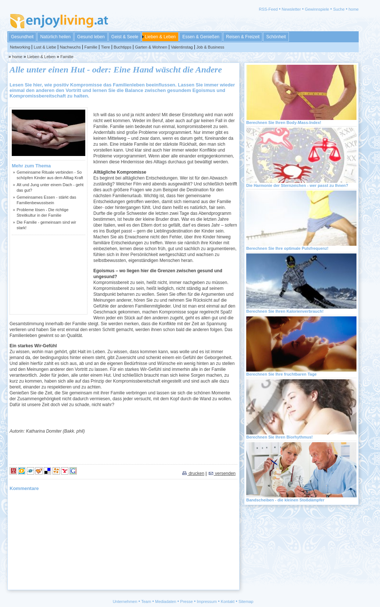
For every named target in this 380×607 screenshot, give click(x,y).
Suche (338, 9)
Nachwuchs (70, 47)
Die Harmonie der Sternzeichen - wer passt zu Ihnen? (297, 185)
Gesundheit (22, 36)
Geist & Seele (124, 36)
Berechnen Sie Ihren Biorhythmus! (279, 437)
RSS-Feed (268, 9)
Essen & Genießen (200, 36)
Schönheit (276, 36)
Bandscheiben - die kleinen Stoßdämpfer (285, 500)
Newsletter (291, 9)
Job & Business (210, 47)
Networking (20, 47)
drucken (193, 473)
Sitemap (246, 601)
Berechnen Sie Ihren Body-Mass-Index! (283, 122)
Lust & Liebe (45, 47)
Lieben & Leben (160, 36)
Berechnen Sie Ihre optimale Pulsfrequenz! (287, 248)
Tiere (105, 47)
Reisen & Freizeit (242, 36)
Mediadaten (165, 601)
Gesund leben (91, 36)
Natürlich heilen (55, 36)
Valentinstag (182, 47)
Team (146, 601)
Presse (186, 601)
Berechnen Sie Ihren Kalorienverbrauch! (284, 311)
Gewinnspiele (317, 9)
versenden (222, 473)
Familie (90, 47)
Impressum (207, 601)
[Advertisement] (48, 274)
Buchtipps (122, 47)
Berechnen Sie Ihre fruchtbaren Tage (281, 374)
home (353, 9)
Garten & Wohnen (151, 47)
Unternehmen (125, 601)
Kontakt (227, 601)
